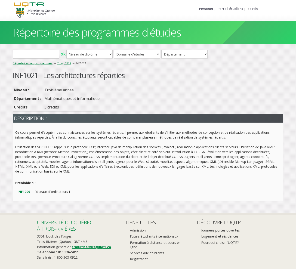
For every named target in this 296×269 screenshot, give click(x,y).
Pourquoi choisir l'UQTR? (220, 242)
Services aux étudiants (147, 253)
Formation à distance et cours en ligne (155, 244)
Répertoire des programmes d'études (97, 32)
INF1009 (24, 191)
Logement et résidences (219, 236)
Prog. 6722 (64, 63)
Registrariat (139, 259)
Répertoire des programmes (32, 63)
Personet (206, 8)
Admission (138, 230)
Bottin (252, 8)
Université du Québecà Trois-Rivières (65, 225)
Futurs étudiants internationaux (154, 236)
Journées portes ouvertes (220, 230)
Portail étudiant (230, 8)
